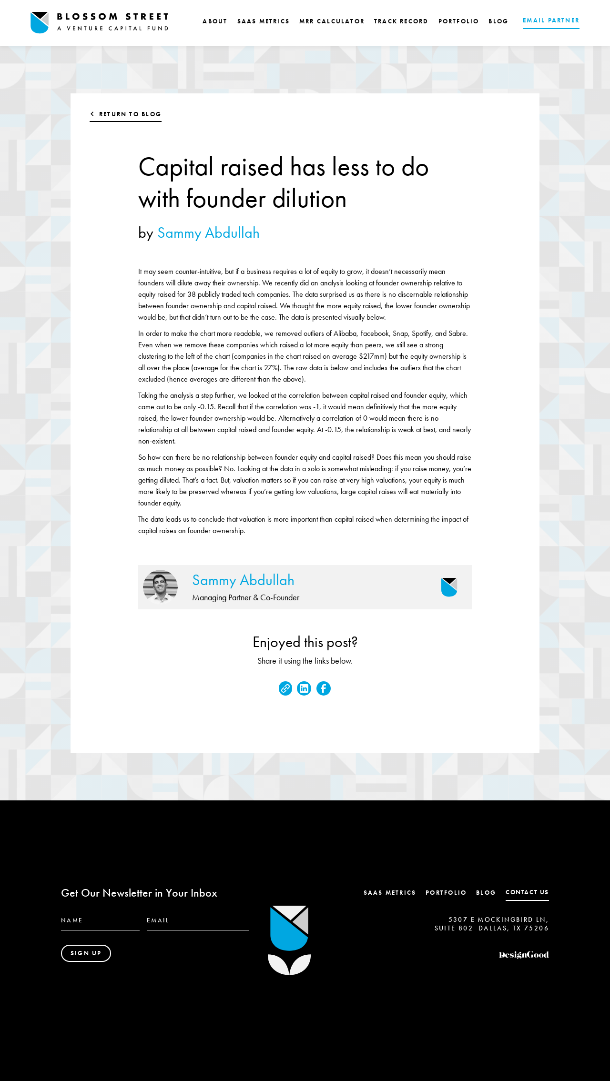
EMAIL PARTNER (551, 20)
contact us (527, 892)
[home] (99, 23)
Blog (486, 893)
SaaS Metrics (390, 893)
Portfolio (446, 893)
